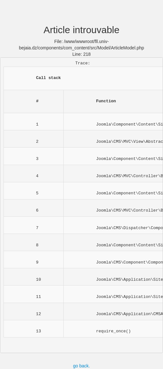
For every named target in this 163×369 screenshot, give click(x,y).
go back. (81, 365)
